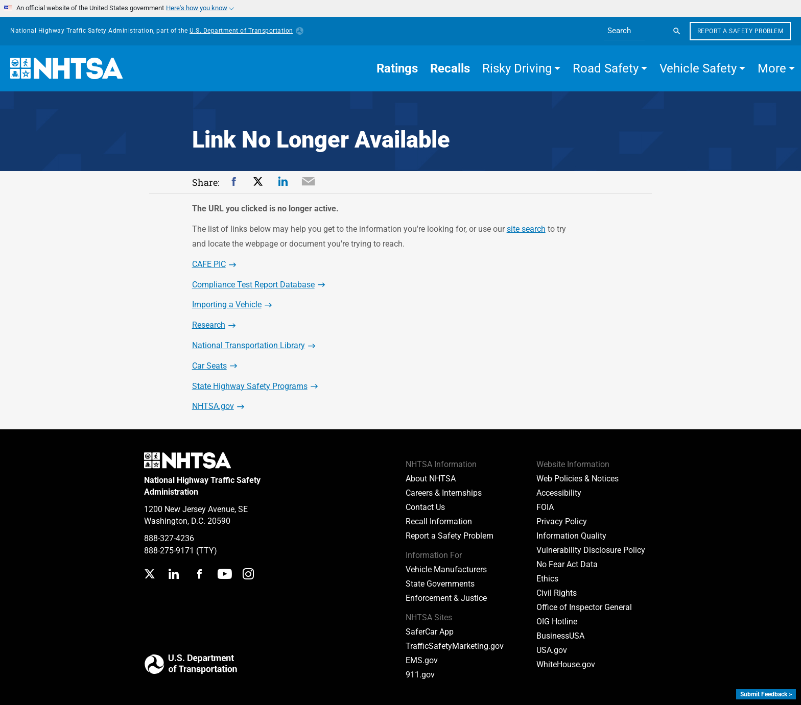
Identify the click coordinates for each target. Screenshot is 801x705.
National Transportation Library (248, 345)
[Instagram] (248, 575)
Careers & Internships (444, 493)
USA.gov (551, 650)
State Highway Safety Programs (250, 386)
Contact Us (425, 507)
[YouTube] (224, 575)
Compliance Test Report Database (253, 284)
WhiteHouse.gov (565, 664)
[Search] (677, 31)
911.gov (420, 674)
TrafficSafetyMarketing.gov (455, 646)
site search (526, 229)
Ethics (547, 579)
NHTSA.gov (213, 406)
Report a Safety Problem (740, 31)
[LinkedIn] (173, 575)
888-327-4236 (169, 538)
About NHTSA (431, 478)
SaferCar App (430, 632)
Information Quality (571, 536)
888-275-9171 (169, 550)
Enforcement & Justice (446, 598)
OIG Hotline (556, 621)
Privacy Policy (561, 521)
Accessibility (558, 493)
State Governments (440, 584)
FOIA (545, 507)
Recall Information (439, 521)
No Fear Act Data (567, 564)
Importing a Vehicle (227, 304)
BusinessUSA (560, 636)
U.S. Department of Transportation (246, 30)
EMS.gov (422, 660)
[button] (521, 68)
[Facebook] (199, 575)
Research (208, 325)
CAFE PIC (209, 264)
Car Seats (209, 366)
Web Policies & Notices (577, 478)
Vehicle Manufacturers (446, 569)
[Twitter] (149, 575)
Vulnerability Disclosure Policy (590, 550)
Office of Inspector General (584, 607)
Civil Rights (556, 593)
